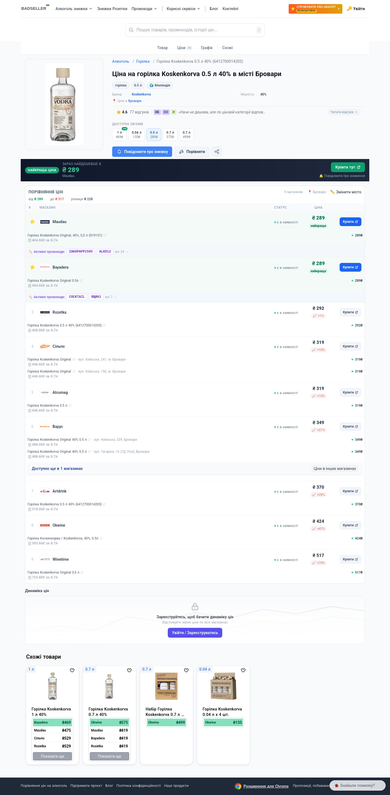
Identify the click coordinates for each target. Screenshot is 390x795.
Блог (109, 786)
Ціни (184, 48)
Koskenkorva (141, 94)
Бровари (134, 101)
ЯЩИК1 (96, 297)
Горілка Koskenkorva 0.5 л (47, 405)
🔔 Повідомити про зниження (342, 176)
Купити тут (348, 167)
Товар (162, 48)
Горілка (145, 61)
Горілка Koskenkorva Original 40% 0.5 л (57, 440)
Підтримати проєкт (86, 786)
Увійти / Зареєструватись (195, 633)
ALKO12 (105, 252)
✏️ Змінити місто (345, 192)
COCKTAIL (77, 297)
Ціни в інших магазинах (335, 468)
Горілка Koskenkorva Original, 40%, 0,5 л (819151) (65, 235)
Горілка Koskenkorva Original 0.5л (53, 281)
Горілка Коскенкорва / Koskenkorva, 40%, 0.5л (63, 538)
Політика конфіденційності (139, 786)
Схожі (227, 48)
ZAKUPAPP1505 (81, 252)
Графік (207, 48)
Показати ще (52, 756)
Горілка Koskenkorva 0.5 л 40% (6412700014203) (65, 325)
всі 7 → (111, 297)
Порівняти (192, 151)
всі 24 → (122, 252)
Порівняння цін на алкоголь (44, 786)
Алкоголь (123, 61)
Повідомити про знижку (142, 151)
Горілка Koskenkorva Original (49, 359)
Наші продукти (176, 786)
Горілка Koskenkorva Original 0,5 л (53, 572)
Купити (350, 222)
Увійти (356, 8)
